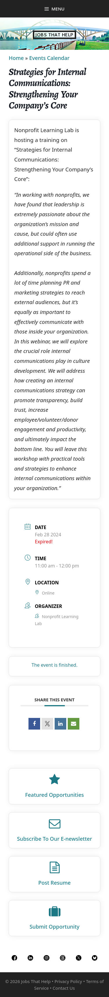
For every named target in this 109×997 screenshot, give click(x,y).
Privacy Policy (68, 981)
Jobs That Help (54, 35)
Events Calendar (49, 57)
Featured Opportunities (54, 794)
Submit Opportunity (55, 926)
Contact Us (64, 988)
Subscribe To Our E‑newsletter (54, 838)
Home (16, 57)
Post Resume (54, 882)
